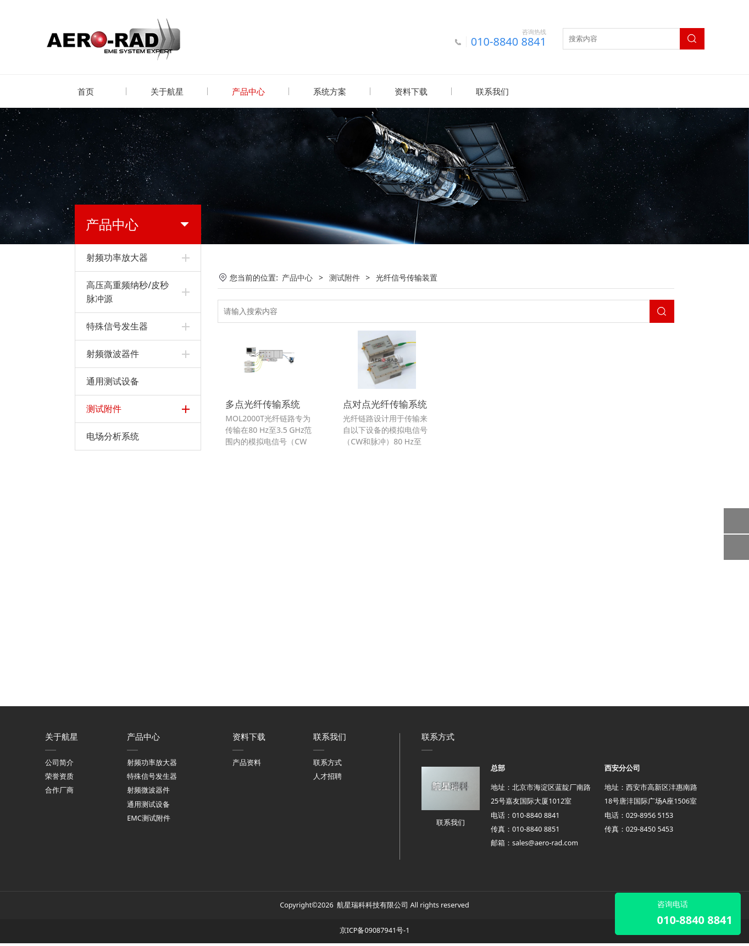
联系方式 (327, 765)
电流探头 (101, 606)
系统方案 (329, 91)
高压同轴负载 (109, 493)
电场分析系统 (112, 673)
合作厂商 (59, 793)
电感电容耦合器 (113, 437)
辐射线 (97, 531)
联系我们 (492, 91)
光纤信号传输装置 (117, 625)
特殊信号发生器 (117, 326)
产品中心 (248, 91)
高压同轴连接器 (113, 512)
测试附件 (103, 408)
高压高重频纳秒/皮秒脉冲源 (127, 291)
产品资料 (246, 765)
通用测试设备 (112, 381)
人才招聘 (327, 779)
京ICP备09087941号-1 (375, 933)
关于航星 (167, 91)
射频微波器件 (112, 353)
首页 (85, 91)
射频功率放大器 (117, 257)
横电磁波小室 (109, 550)
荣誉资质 (59, 779)
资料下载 (411, 91)
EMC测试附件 (148, 821)
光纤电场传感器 (113, 587)
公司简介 (59, 765)
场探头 (97, 569)
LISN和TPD (105, 456)
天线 (94, 644)
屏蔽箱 (97, 475)
